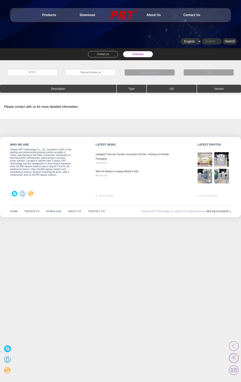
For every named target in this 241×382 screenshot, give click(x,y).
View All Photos (209, 195)
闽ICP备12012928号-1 (219, 211)
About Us (153, 15)
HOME (14, 211)
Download (87, 15)
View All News (106, 195)
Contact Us (191, 15)
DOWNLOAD (53, 211)
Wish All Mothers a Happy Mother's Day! (117, 171)
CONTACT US (96, 211)
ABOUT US (74, 211)
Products (49, 15)
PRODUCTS (32, 211)
